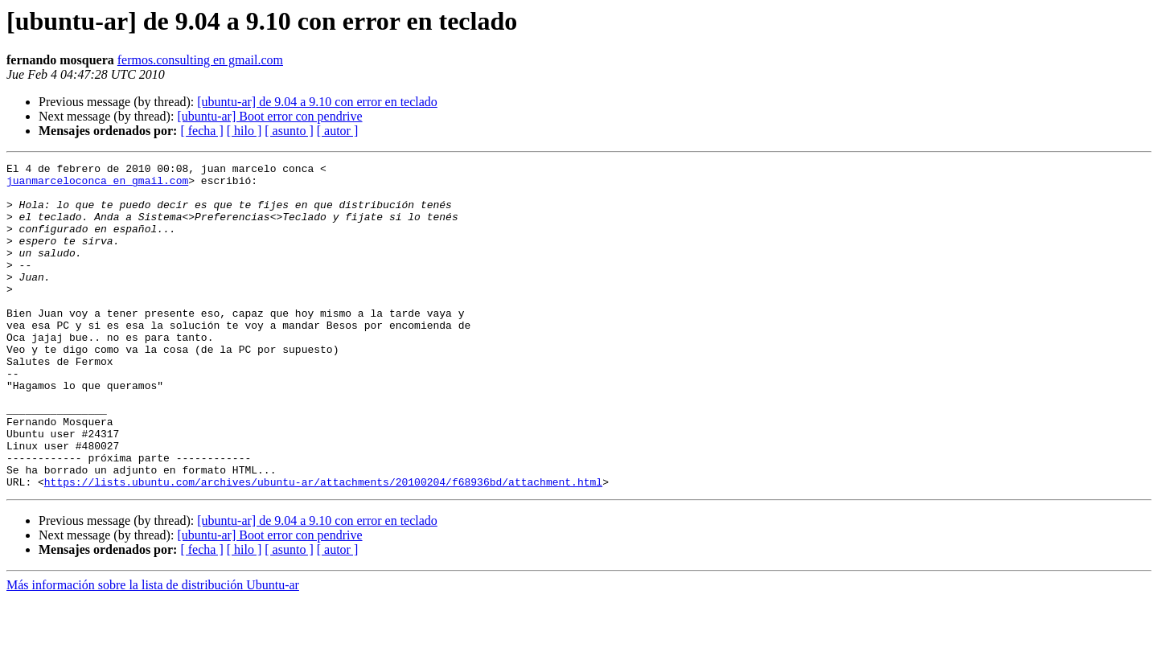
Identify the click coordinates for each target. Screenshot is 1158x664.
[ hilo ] (244, 130)
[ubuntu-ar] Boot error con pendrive (269, 116)
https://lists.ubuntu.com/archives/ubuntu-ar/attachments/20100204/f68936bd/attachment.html (323, 546)
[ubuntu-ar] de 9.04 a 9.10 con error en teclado (317, 102)
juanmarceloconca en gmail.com (97, 185)
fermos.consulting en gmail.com (200, 60)
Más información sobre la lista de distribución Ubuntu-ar (152, 650)
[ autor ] (338, 130)
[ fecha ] (201, 130)
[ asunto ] (289, 130)
